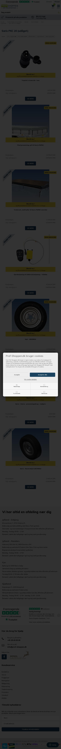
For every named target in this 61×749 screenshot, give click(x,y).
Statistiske (44, 393)
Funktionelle (16, 393)
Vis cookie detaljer (30, 379)
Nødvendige (17, 386)
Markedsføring (44, 386)
